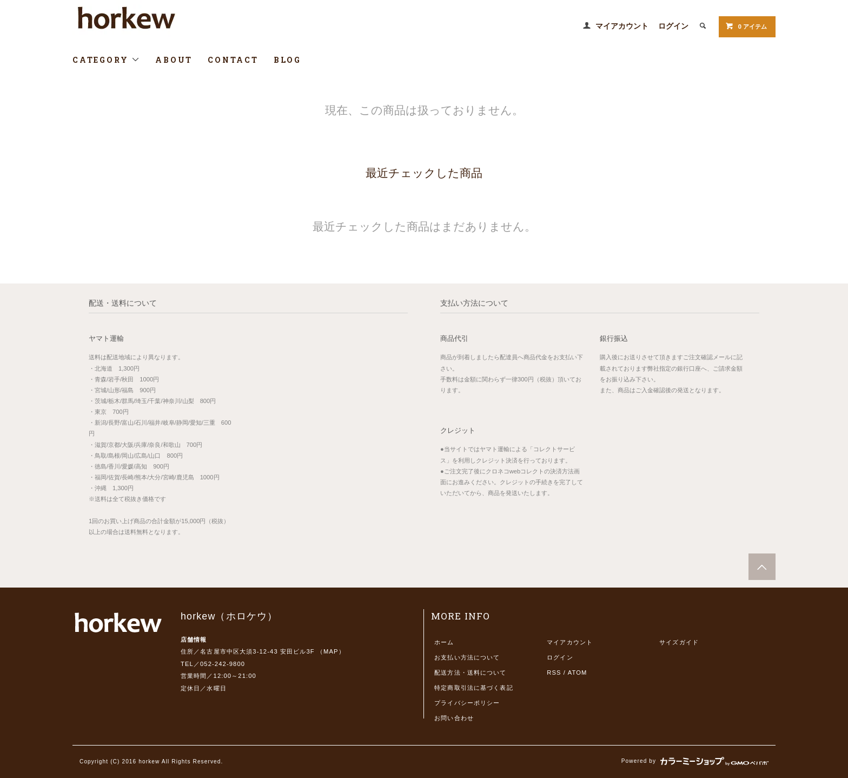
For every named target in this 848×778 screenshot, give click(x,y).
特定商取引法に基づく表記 (473, 687)
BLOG (287, 60)
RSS (554, 672)
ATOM (577, 672)
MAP (331, 651)
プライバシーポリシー (467, 703)
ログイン (673, 26)
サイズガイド (679, 642)
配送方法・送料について (470, 672)
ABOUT (174, 60)
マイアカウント (621, 26)
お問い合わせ (454, 718)
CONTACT (233, 60)
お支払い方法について (467, 657)
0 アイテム (746, 26)
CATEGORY (106, 60)
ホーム (444, 642)
